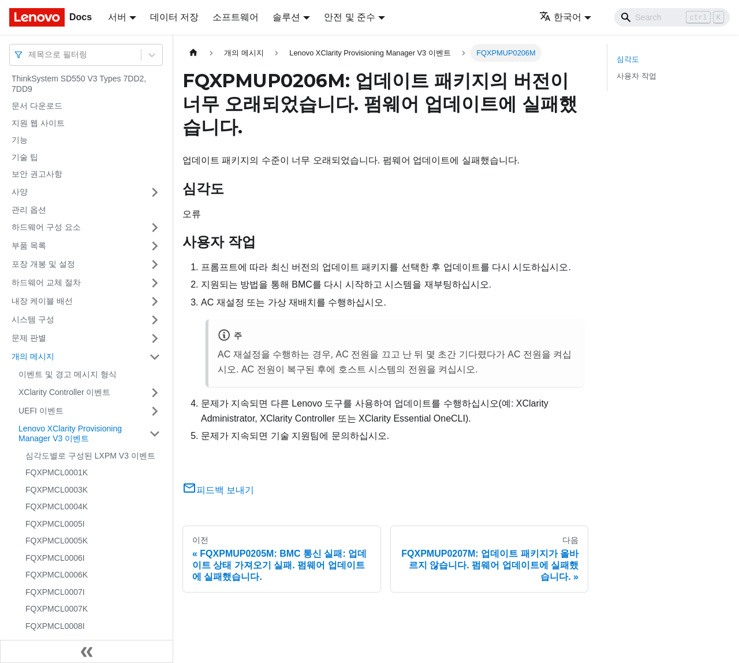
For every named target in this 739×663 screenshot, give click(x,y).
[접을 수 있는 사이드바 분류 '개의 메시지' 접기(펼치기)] (154, 357)
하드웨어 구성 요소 (46, 227)
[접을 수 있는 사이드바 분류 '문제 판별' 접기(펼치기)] (154, 338)
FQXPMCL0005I (55, 523)
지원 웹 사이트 (38, 123)
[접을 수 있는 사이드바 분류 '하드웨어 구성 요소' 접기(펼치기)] (154, 227)
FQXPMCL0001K (56, 472)
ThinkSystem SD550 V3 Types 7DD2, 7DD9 (79, 84)
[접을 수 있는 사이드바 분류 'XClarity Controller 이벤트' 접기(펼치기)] (154, 392)
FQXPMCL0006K (56, 574)
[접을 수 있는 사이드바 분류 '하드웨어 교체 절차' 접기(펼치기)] (154, 283)
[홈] (193, 53)
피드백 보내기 (218, 490)
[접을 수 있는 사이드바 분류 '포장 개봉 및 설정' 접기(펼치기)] (154, 264)
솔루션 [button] (286, 17)
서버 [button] (117, 17)
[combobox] (29, 54)
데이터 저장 (174, 17)
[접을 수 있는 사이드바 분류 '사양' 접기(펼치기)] (154, 192)
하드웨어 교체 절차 (46, 282)
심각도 (628, 59)
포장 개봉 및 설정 (43, 264)
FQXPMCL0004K (56, 506)
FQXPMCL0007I (55, 592)
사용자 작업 (636, 76)
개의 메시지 (33, 356)
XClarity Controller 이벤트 (64, 392)
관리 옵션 (29, 209)
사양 (20, 191)
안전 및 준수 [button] (349, 17)
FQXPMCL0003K (56, 489)
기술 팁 (25, 157)
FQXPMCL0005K (56, 540)
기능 (20, 139)
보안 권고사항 (37, 173)
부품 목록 (29, 245)
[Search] (672, 17)
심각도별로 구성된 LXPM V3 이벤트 (90, 455)
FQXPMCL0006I (55, 558)
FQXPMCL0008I (55, 626)
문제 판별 (29, 337)
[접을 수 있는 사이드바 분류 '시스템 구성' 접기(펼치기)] (154, 320)
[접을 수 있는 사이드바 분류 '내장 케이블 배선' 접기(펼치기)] (154, 301)
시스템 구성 (33, 319)
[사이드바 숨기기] (86, 651)
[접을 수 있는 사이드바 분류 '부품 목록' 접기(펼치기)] (154, 246)
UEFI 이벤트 (41, 410)
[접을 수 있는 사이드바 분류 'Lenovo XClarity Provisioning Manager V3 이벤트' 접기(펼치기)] (154, 434)
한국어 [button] (560, 17)
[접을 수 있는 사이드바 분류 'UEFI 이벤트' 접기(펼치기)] (154, 411)
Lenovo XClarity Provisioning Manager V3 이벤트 (70, 434)
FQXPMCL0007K (56, 608)
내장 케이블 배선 (42, 301)
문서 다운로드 (37, 105)
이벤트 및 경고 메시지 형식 (67, 374)
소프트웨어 (235, 17)
